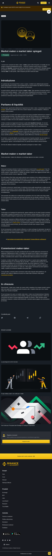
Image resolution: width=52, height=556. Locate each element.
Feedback (4, 527)
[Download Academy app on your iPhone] (6, 534)
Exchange (4, 492)
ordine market (16, 222)
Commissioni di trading (7, 275)
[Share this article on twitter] (2, 318)
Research (4, 503)
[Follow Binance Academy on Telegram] (7, 540)
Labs (3, 498)
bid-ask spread (43, 134)
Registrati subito (26, 441)
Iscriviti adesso (46, 9)
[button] (49, 3)
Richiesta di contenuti (7, 525)
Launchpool (5, 501)
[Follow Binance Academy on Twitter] (5, 540)
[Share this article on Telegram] (27, 318)
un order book (40, 169)
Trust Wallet (5, 506)
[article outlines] (49, 12)
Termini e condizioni (7, 516)
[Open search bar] (37, 3)
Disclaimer (5, 522)
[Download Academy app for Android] (15, 534)
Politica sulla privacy (7, 519)
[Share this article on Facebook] (15, 318)
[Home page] (20, 3)
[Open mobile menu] (49, 3)
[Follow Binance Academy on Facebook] (2, 540)
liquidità (3, 109)
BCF (3, 495)
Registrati (43, 2)
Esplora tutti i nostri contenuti (25, 456)
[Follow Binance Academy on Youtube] (9, 540)
